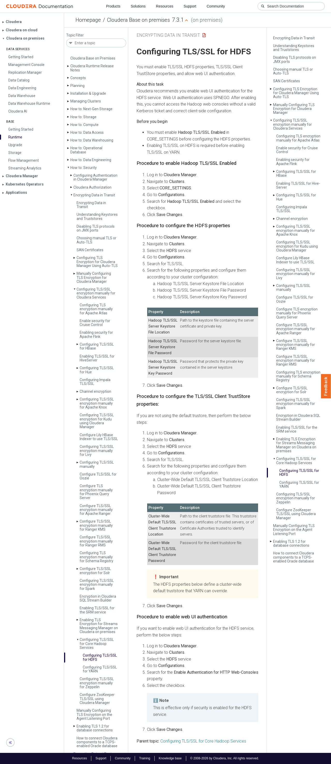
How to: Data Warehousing (91, 140)
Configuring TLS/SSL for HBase (97, 346)
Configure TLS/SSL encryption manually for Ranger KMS (96, 525)
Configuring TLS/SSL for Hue (97, 370)
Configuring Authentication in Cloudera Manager (95, 177)
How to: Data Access (87, 132)
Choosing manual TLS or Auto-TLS (96, 240)
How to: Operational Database (86, 150)
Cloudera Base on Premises (92, 58)
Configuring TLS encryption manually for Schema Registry (96, 557)
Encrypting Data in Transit (94, 195)
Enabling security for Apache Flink (96, 334)
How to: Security (83, 168)
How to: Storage (83, 117)
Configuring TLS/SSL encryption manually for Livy (97, 450)
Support (190, 6)
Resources (164, 6)
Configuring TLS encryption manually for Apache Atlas (96, 309)
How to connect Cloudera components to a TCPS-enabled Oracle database (97, 742)
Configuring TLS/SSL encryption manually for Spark (97, 584)
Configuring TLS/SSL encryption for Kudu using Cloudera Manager (97, 421)
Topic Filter (75, 35)
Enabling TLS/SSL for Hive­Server (97, 358)
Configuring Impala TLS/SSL (95, 382)
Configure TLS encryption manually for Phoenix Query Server (96, 492)
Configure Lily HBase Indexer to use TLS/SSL (99, 437)
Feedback (326, 386)
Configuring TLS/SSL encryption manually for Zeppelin (97, 683)
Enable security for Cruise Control (95, 323)
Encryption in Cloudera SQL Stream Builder (98, 598)
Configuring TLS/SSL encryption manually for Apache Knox (97, 403)
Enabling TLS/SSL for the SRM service (97, 610)
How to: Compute (84, 125)
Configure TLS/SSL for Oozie (98, 476)
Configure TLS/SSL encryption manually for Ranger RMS (96, 541)
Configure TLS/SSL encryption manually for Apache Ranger (96, 510)
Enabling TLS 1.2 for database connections (95, 728)
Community (216, 6)
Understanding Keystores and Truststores (97, 216)
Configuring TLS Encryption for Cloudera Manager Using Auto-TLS (97, 262)
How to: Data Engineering (90, 160)
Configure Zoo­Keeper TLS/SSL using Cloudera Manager (97, 699)
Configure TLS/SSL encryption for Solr (95, 571)
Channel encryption (95, 391)
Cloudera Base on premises (138, 20)
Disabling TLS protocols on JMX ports (96, 228)
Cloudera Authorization (92, 187)
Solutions (138, 6)
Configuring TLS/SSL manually (97, 464)
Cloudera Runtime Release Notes (92, 68)
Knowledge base (170, 758)
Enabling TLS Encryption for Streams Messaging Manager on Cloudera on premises (99, 626)
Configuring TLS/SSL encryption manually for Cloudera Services (96, 293)
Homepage (88, 20)
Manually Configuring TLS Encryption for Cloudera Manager (94, 277)
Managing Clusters (85, 101)
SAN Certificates (90, 250)
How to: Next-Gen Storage (91, 109)
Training (144, 758)
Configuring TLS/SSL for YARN (100, 669)
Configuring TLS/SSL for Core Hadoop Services (97, 643)
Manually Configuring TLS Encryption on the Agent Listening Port (94, 714)
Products (113, 6)
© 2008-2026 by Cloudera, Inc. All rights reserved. (224, 758)
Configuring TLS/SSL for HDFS (100, 657)
